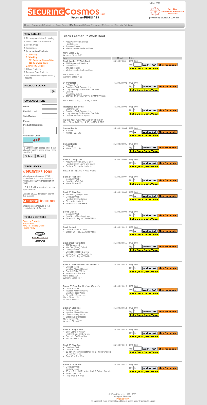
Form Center (62, 25)
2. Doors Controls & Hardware (37, 41)
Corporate (37, 25)
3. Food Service (31, 45)
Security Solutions (124, 25)
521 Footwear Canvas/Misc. (41, 60)
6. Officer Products (32, 69)
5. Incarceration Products (36, 51)
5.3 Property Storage (35, 66)
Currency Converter (31, 222)
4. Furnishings (30, 48)
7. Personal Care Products (36, 72)
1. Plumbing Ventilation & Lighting (39, 38)
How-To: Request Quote (33, 227)
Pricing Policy (29, 229)
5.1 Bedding (31, 54)
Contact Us (48, 25)
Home (27, 25)
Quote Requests (92, 25)
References (107, 25)
